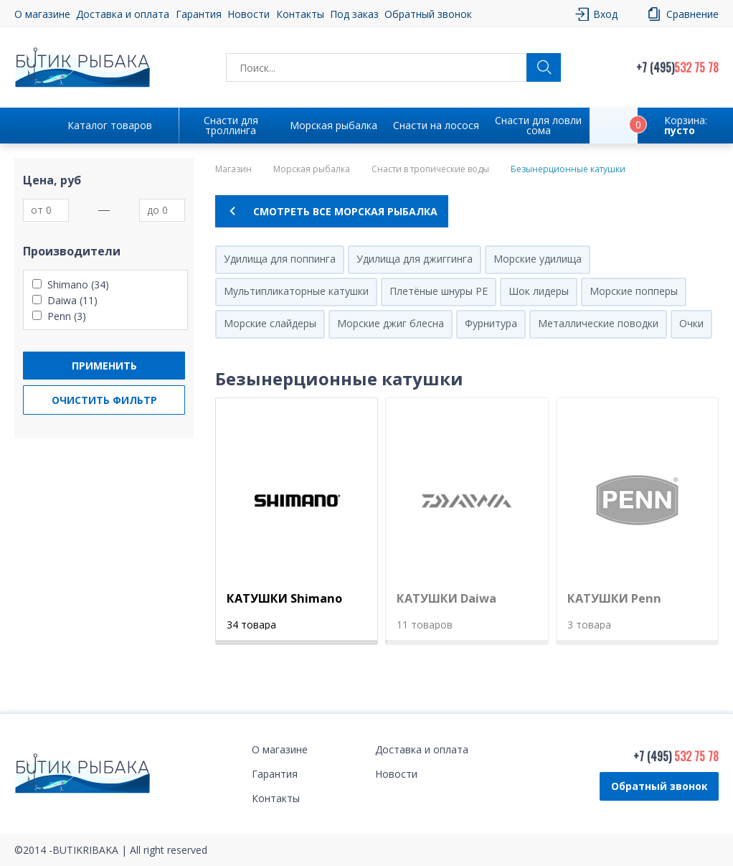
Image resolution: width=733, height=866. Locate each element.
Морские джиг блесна (390, 323)
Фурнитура (491, 323)
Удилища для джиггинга (414, 258)
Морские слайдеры (270, 323)
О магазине (42, 14)
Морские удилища (537, 258)
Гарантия (199, 14)
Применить (104, 365)
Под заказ (354, 14)
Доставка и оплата (122, 14)
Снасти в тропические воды (430, 169)
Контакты (300, 14)
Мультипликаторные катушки (296, 291)
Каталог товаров (109, 125)
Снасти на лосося (436, 125)
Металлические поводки (598, 323)
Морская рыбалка (333, 125)
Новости (248, 14)
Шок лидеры (539, 291)
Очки (691, 323)
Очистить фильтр (104, 400)
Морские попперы (634, 291)
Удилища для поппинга (280, 258)
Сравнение (692, 14)
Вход (605, 14)
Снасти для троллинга (231, 125)
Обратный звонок (428, 14)
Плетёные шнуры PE (438, 291)
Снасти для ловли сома (538, 125)
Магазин (233, 169)
